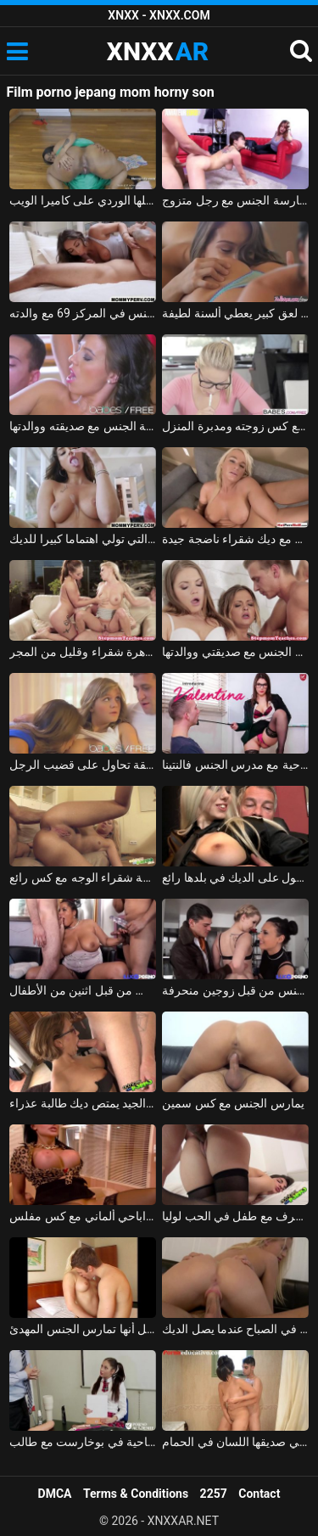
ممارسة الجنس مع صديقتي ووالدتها (235, 652)
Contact (259, 1493)
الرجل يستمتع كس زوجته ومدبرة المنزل (235, 426)
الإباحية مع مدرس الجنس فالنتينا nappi (235, 764)
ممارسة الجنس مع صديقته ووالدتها (82, 426)
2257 (213, 1493)
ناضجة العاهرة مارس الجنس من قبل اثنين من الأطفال (82, 990)
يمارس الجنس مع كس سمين (233, 1103)
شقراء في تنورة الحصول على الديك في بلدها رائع (235, 877)
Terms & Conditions (135, 1493)
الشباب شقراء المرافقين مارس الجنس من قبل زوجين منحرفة (235, 990)
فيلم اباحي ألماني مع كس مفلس (82, 1216)
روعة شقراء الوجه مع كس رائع (82, 877)
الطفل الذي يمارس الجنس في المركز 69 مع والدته (82, 313)
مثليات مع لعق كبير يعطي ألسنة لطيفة (235, 313)
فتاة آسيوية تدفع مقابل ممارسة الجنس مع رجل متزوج (235, 200)
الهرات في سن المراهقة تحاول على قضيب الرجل (82, 764)
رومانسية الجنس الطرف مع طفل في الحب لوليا (235, 1216)
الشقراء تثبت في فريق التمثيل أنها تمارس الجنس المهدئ (82, 1329)
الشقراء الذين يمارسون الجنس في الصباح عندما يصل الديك (235, 1329)
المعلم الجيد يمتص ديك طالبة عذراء (82, 1103)
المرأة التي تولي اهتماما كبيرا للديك (82, 539)
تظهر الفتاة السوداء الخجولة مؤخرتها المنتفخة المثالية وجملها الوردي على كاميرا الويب (82, 200)
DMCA (55, 1493)
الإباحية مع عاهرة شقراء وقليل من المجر (82, 652)
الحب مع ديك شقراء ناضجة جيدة (235, 539)
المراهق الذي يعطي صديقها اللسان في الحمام (235, 1442)
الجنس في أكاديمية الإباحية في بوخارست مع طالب (82, 1442)
